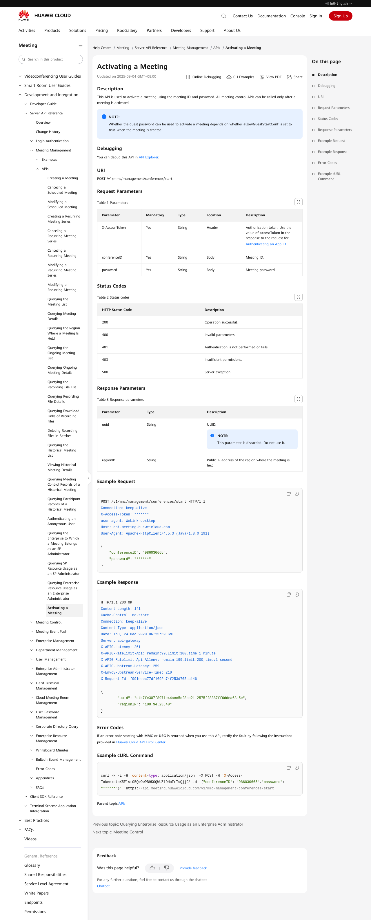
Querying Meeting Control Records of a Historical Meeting (64, 484)
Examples (49, 160)
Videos (30, 839)
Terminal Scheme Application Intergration (53, 808)
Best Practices (36, 820)
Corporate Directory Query (57, 727)
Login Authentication (52, 141)
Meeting (123, 48)
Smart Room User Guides (47, 85)
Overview (43, 122)
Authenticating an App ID (266, 244)
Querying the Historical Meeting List (62, 450)
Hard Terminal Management (47, 685)
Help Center (101, 48)
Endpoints (33, 902)
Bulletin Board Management (58, 760)
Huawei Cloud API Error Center (140, 742)
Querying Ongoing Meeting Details (62, 370)
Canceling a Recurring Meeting (62, 253)
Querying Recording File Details (63, 399)
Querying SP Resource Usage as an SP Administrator (64, 568)
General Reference (40, 856)
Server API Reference (46, 113)
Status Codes (328, 119)
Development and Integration (51, 94)
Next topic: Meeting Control (117, 832)
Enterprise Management (55, 641)
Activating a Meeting (58, 610)
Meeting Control (48, 622)
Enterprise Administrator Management (55, 671)
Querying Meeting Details (62, 316)
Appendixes (45, 778)
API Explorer (148, 157)
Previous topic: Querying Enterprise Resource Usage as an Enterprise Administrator (167, 824)
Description (327, 75)
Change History (48, 132)
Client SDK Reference (46, 797)
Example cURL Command (329, 176)
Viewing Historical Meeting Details (62, 467)
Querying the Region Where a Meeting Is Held (64, 333)
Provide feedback (193, 868)
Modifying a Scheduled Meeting (62, 204)
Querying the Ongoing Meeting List (61, 353)
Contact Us (243, 16)
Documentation (271, 16)
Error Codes (45, 769)
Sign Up (341, 16)
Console (297, 16)
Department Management (56, 650)
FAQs (40, 787)
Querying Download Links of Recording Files (63, 416)
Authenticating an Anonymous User (62, 521)
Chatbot (103, 886)
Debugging (326, 86)
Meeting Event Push (51, 632)
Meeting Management (53, 150)
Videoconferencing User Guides (52, 76)
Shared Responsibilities (45, 874)
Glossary (32, 865)
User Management (51, 659)
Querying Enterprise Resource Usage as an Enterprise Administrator (63, 591)
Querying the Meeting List (58, 301)
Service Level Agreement (46, 883)
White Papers (36, 893)
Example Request (331, 141)
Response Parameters (335, 130)
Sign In (316, 16)
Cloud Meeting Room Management (52, 700)
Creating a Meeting (63, 178)
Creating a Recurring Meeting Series (64, 219)
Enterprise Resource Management (51, 738)
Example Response (332, 152)
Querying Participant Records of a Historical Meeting (64, 504)
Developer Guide (43, 104)
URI (320, 97)
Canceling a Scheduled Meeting (62, 190)
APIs (45, 169)
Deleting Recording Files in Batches (62, 433)
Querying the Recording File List (62, 384)
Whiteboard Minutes (52, 750)
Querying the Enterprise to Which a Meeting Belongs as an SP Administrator (63, 543)
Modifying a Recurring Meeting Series (62, 270)
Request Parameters (334, 108)
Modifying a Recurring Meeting (62, 287)
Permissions (35, 911)
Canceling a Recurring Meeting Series (62, 236)
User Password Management (47, 714)
